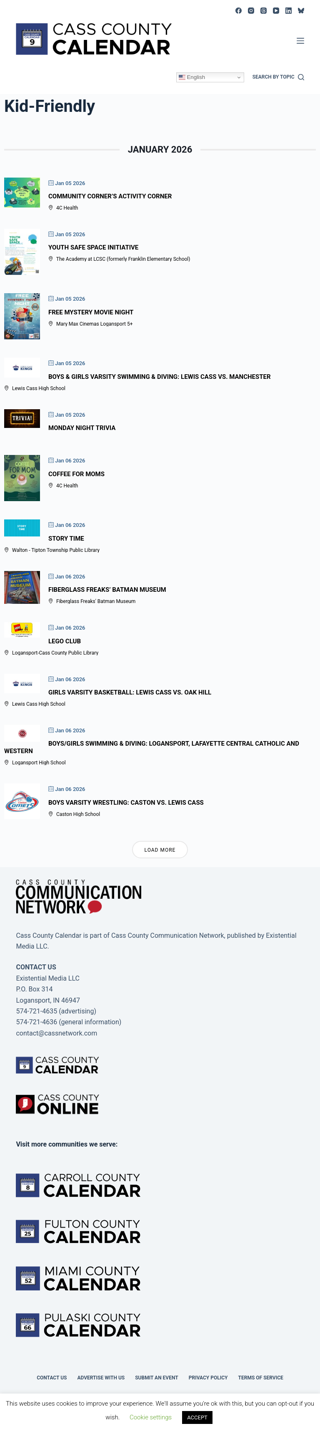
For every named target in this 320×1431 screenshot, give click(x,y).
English (192, 77)
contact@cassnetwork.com (56, 1033)
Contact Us (52, 1378)
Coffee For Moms (76, 474)
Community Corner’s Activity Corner (110, 196)
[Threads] (263, 10)
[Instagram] (251, 10)
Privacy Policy (208, 1378)
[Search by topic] (278, 77)
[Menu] (300, 40)
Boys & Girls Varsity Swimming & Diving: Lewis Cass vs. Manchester (159, 377)
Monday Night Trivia (81, 428)
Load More (160, 850)
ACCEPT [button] (197, 1417)
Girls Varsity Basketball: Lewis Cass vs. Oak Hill (129, 692)
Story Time (66, 538)
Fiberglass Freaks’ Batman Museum (107, 589)
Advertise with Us (101, 1378)
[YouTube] (276, 10)
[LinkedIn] (288, 10)
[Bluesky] (301, 10)
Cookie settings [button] (151, 1417)
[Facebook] (238, 10)
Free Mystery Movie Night (90, 312)
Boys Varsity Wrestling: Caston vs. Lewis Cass (126, 802)
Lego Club (64, 641)
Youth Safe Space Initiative (93, 247)
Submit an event (156, 1378)
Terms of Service (260, 1378)
